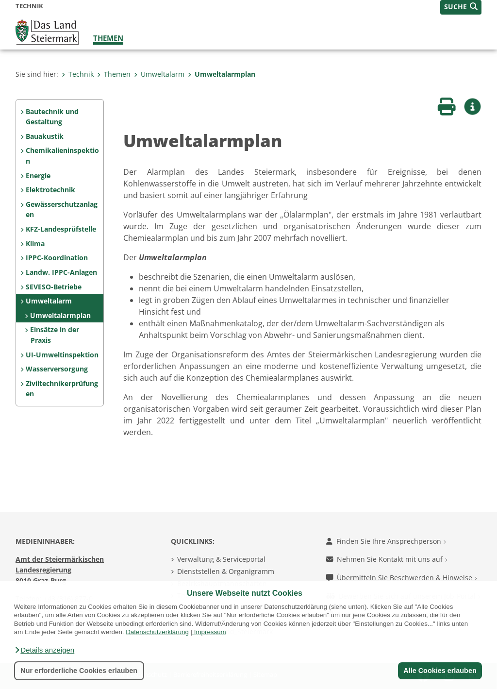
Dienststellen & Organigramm (225, 571)
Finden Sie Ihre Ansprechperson (386, 541)
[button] (44, 650)
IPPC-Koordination (57, 257)
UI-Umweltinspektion (62, 354)
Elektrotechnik (50, 189)
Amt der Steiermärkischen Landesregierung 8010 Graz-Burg (60, 570)
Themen (108, 38)
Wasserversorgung (57, 368)
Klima (35, 243)
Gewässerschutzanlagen (62, 209)
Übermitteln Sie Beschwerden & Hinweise (401, 577)
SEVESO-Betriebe (54, 286)
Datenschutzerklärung (157, 632)
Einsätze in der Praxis (54, 335)
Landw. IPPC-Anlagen (61, 272)
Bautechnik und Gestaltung (52, 117)
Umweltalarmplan (221, 74)
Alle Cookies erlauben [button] (439, 670)
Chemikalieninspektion (62, 156)
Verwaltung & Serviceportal (221, 559)
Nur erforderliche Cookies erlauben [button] (78, 670)
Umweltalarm (159, 74)
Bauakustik (45, 136)
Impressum (210, 632)
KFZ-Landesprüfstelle (61, 229)
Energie (38, 175)
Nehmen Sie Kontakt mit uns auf (386, 559)
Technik (78, 74)
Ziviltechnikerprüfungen (62, 389)
